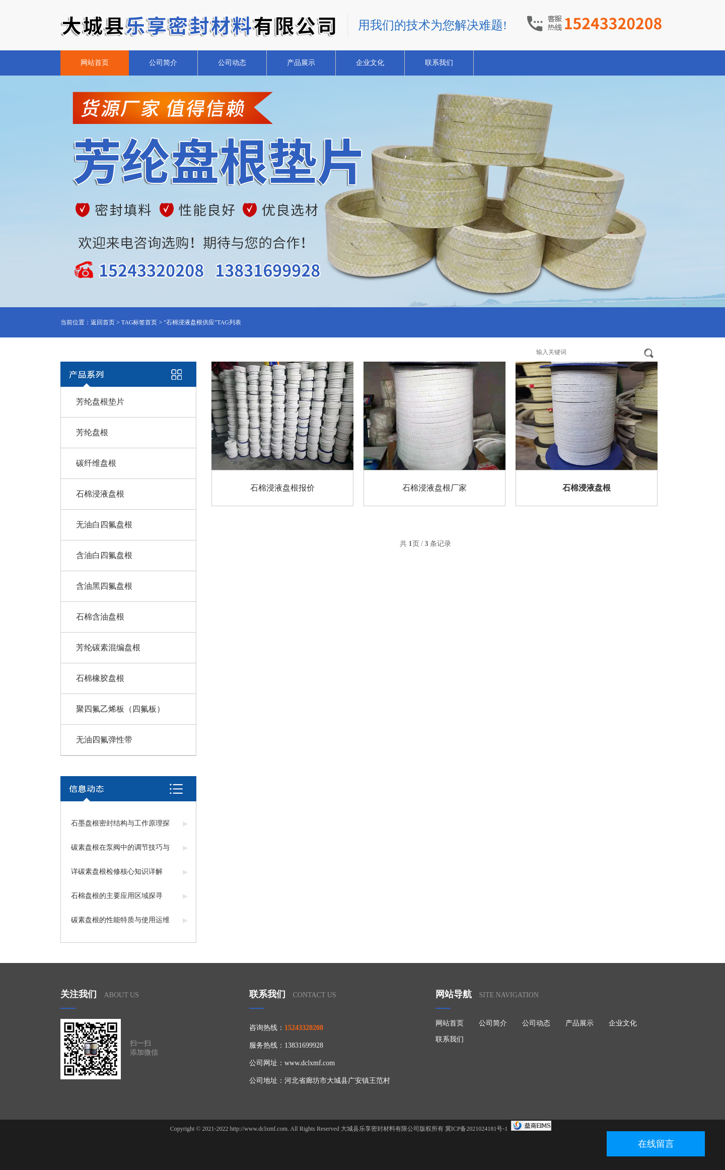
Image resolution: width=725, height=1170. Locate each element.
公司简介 (163, 62)
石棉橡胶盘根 (100, 678)
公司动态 (232, 62)
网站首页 (95, 62)
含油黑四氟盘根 (104, 586)
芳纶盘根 (92, 432)
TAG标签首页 (139, 322)
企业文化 (370, 62)
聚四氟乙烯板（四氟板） (120, 709)
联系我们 (439, 62)
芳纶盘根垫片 (100, 401)
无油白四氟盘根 (104, 524)
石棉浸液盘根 (100, 494)
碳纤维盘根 (96, 463)
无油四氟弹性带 (104, 739)
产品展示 (301, 62)
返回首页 (103, 322)
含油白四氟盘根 (104, 555)
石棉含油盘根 (100, 616)
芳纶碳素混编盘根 (108, 647)
